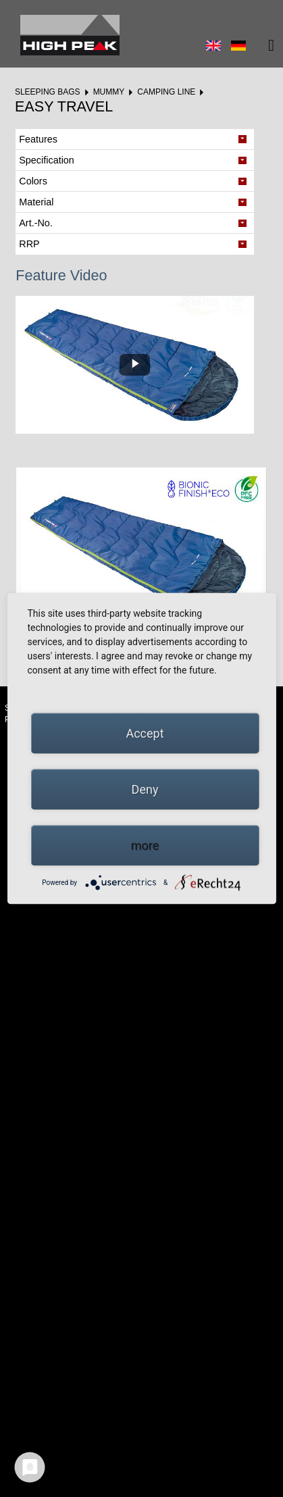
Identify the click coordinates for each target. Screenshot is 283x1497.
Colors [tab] (33, 181)
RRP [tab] (29, 243)
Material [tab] (36, 202)
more (145, 845)
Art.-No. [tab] (36, 223)
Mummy (109, 92)
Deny (145, 789)
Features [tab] (38, 139)
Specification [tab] (46, 160)
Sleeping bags (47, 92)
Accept (144, 733)
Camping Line (166, 92)
